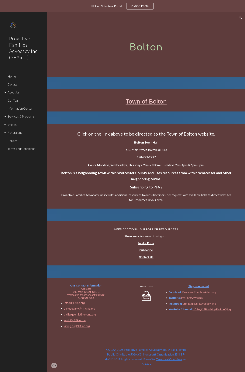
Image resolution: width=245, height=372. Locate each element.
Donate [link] (13, 84)
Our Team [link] (14, 100)
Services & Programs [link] (21, 116)
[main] (146, 44)
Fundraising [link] (15, 132)
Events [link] (12, 124)
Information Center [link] (20, 108)
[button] (240, 17)
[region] (122, 6)
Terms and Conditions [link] (21, 148)
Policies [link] (12, 140)
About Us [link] (13, 92)
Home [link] (12, 76)
